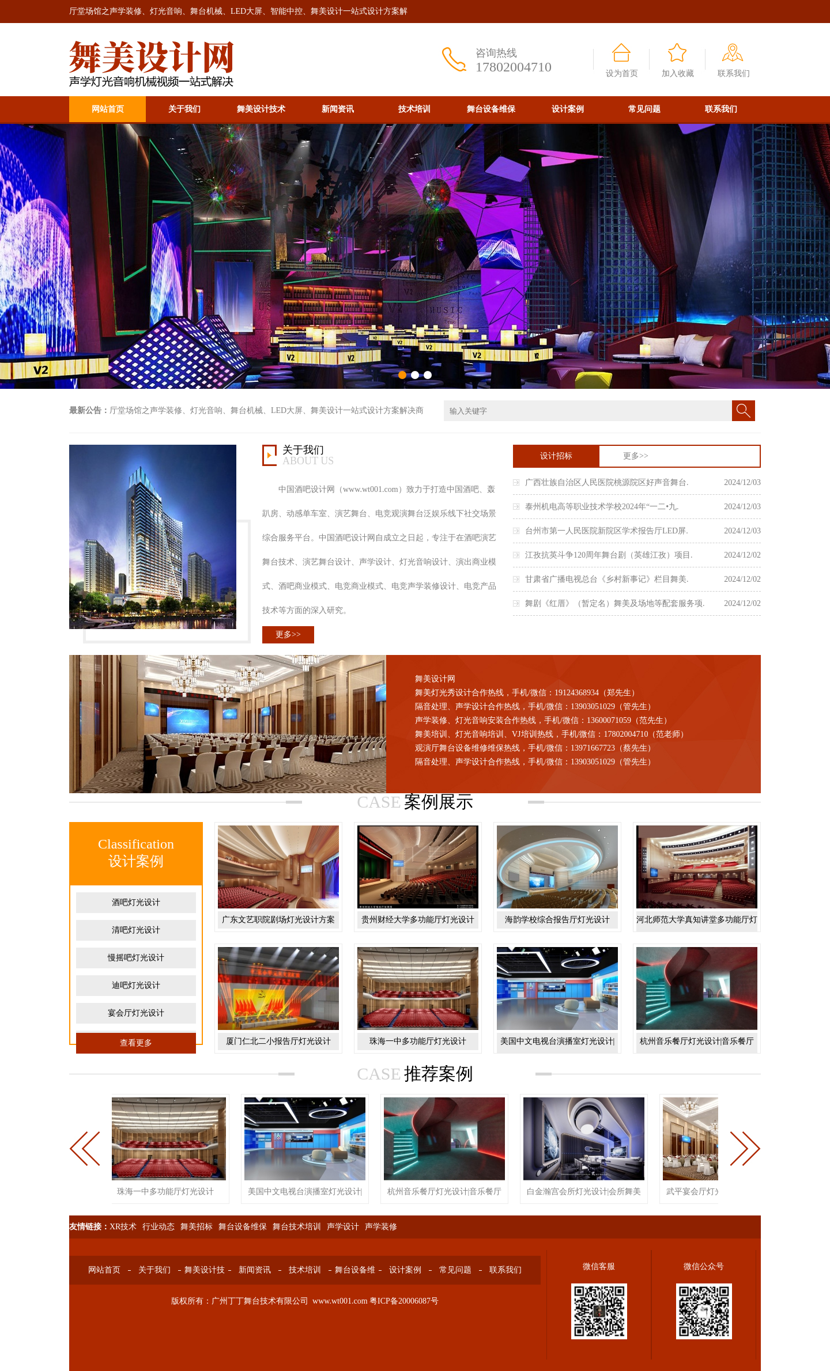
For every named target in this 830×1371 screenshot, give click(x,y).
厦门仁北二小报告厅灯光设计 (278, 1041)
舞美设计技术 (261, 109)
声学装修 (381, 1226)
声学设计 (343, 1226)
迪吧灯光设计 (136, 985)
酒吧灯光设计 (136, 902)
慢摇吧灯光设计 (136, 957)
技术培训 (414, 109)
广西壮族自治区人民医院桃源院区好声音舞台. (607, 482)
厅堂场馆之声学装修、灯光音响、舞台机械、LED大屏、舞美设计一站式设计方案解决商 (267, 410)
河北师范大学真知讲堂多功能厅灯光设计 (696, 928)
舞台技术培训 (297, 1226)
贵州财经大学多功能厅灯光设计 (417, 919)
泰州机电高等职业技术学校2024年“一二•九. (602, 506)
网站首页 (108, 109)
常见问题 (644, 109)
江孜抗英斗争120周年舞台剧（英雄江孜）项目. (609, 555)
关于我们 (184, 109)
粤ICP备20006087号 (404, 1301)
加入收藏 (678, 73)
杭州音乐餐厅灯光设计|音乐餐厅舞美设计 (697, 1050)
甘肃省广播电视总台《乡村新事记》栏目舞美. (607, 579)
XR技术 (123, 1226)
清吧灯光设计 (136, 930)
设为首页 (622, 73)
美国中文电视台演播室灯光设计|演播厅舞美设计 (557, 1050)
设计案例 (568, 109)
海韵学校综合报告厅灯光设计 (557, 919)
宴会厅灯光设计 (136, 1013)
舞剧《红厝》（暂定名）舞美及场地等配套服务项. (615, 603)
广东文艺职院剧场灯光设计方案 (278, 919)
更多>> (288, 634)
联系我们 (734, 73)
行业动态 (158, 1226)
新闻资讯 (338, 109)
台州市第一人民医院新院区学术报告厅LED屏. (606, 531)
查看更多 (136, 1043)
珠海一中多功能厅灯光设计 (417, 1041)
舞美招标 (196, 1226)
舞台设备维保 (491, 109)
